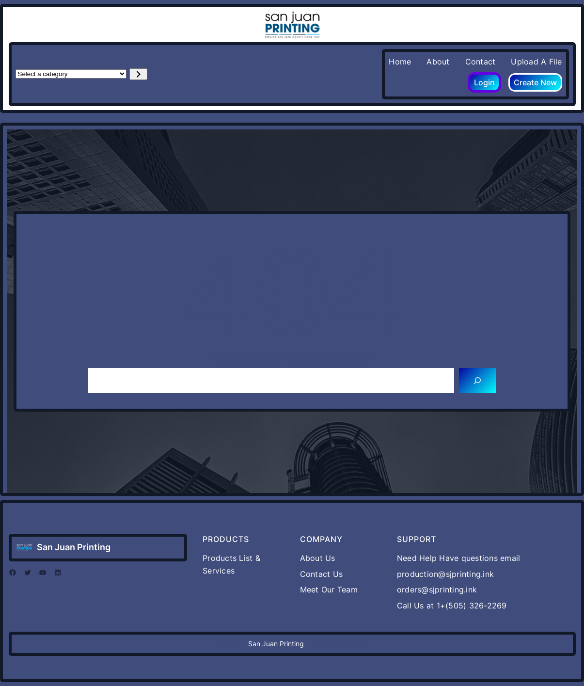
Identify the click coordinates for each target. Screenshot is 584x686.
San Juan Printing (73, 547)
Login (484, 82)
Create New (535, 82)
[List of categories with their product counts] (71, 74)
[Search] (477, 380)
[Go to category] (138, 74)
